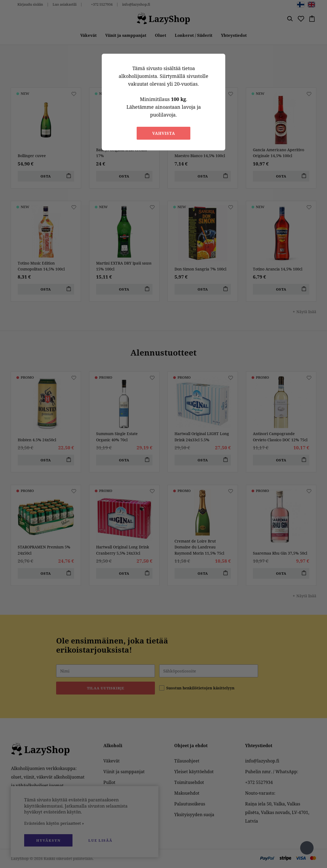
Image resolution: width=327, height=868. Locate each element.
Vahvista (163, 133)
